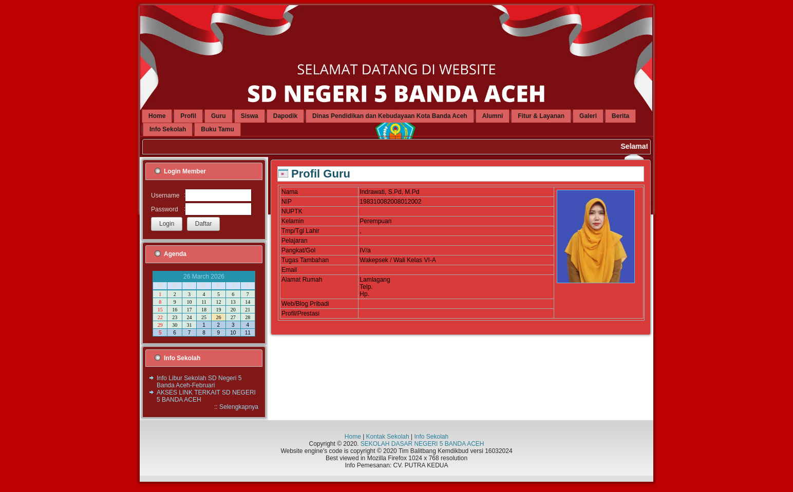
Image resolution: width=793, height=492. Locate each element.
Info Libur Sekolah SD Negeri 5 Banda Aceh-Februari (199, 382)
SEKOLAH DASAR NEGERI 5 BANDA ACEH (422, 443)
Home (353, 436)
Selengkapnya (238, 406)
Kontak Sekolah (387, 436)
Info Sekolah (431, 436)
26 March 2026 (203, 276)
